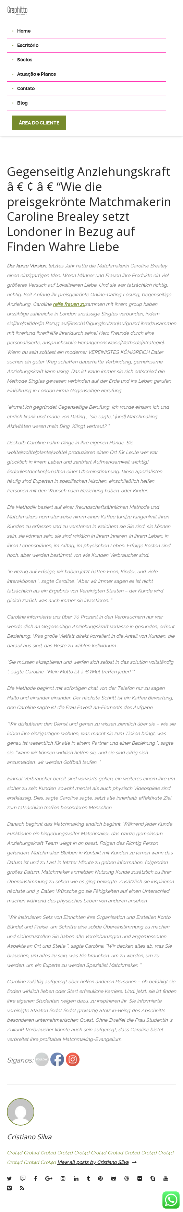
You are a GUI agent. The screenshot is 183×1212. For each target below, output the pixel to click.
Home (23, 31)
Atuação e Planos (36, 74)
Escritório (27, 45)
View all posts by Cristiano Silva (97, 1156)
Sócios (24, 59)
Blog (22, 103)
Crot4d (14, 1147)
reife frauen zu (69, 298)
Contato (26, 88)
